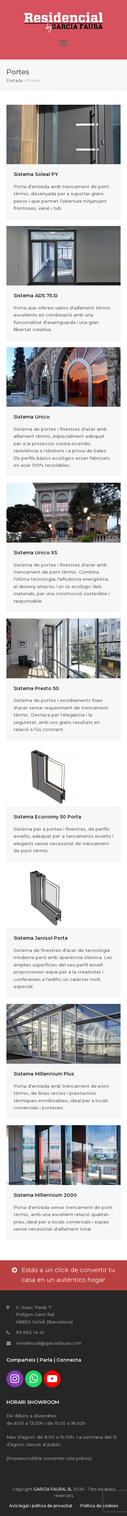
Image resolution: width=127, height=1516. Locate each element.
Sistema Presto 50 (36, 688)
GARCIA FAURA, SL (53, 1489)
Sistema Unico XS (35, 553)
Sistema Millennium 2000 (45, 1195)
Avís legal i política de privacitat (40, 1505)
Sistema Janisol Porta (41, 938)
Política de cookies (99, 1505)
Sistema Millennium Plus (44, 1074)
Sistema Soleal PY (36, 174)
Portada (14, 80)
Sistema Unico (32, 417)
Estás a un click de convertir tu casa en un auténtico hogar (63, 1275)
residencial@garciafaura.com (48, 1343)
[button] (63, 43)
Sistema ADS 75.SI (36, 296)
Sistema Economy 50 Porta (47, 817)
